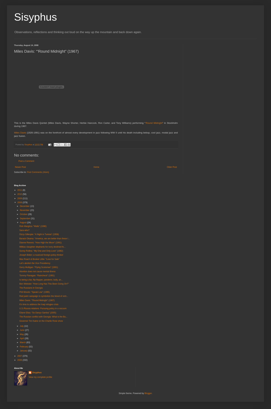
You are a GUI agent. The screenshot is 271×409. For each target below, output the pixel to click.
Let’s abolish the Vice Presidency (34, 263)
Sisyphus (35, 17)
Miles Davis (20, 132)
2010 (20, 194)
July (22, 326)
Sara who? (24, 230)
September (25, 218)
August (23, 222)
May (22, 334)
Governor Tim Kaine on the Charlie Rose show (41, 321)
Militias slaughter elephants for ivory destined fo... (42, 247)
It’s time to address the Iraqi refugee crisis (38, 304)
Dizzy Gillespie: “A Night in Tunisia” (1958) (39, 234)
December (25, 206)
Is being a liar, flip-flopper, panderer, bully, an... (41, 280)
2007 (20, 356)
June (22, 330)
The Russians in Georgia (31, 288)
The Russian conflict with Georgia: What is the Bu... (43, 317)
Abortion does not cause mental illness (37, 271)
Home (96, 167)
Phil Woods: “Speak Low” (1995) (34, 292)
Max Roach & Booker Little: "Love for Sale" (39, 259)
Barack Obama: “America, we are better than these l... (44, 238)
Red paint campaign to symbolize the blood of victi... (43, 296)
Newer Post (20, 167)
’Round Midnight (153, 123)
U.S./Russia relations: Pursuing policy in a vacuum (43, 308)
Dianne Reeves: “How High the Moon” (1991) (40, 242)
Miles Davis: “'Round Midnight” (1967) (37, 300)
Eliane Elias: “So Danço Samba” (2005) (37, 312)
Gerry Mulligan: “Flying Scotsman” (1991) (38, 267)
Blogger (148, 393)
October (24, 214)
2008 (20, 202)
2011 (20, 190)
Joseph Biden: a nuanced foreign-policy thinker (41, 255)
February (24, 346)
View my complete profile (40, 377)
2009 (20, 198)
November (25, 210)
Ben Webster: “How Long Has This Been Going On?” (44, 284)
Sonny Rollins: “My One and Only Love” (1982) (41, 251)
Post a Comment (26, 161)
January (24, 350)
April (22, 338)
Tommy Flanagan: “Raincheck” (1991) (37, 275)
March (23, 342)
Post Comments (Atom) (38, 172)
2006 (20, 360)
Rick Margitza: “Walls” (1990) (32, 226)
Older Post (172, 167)
